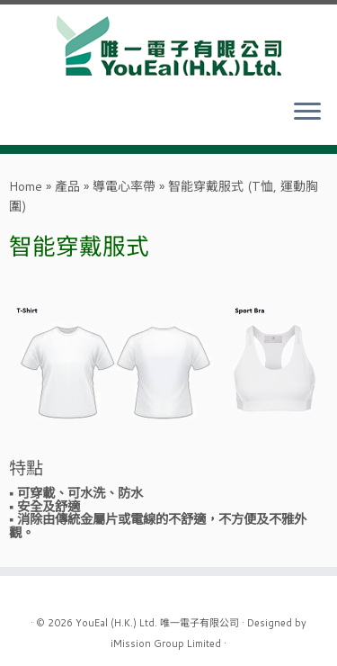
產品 (67, 186)
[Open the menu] (307, 112)
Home (25, 186)
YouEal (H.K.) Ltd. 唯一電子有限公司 (157, 623)
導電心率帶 (124, 186)
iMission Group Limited (166, 643)
